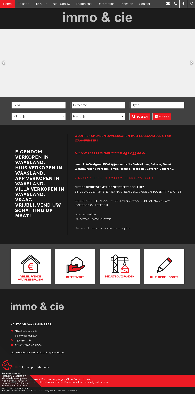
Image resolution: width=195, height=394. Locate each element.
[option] (97, 63)
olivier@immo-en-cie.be (28, 344)
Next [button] (190, 63)
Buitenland (84, 4)
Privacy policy (72, 391)
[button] (168, 4)
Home (7, 4)
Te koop (23, 4)
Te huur (41, 4)
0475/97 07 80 (23, 340)
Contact (144, 4)
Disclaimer (61, 391)
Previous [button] (4, 63)
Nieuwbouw (61, 4)
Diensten (127, 4)
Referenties (106, 4)
